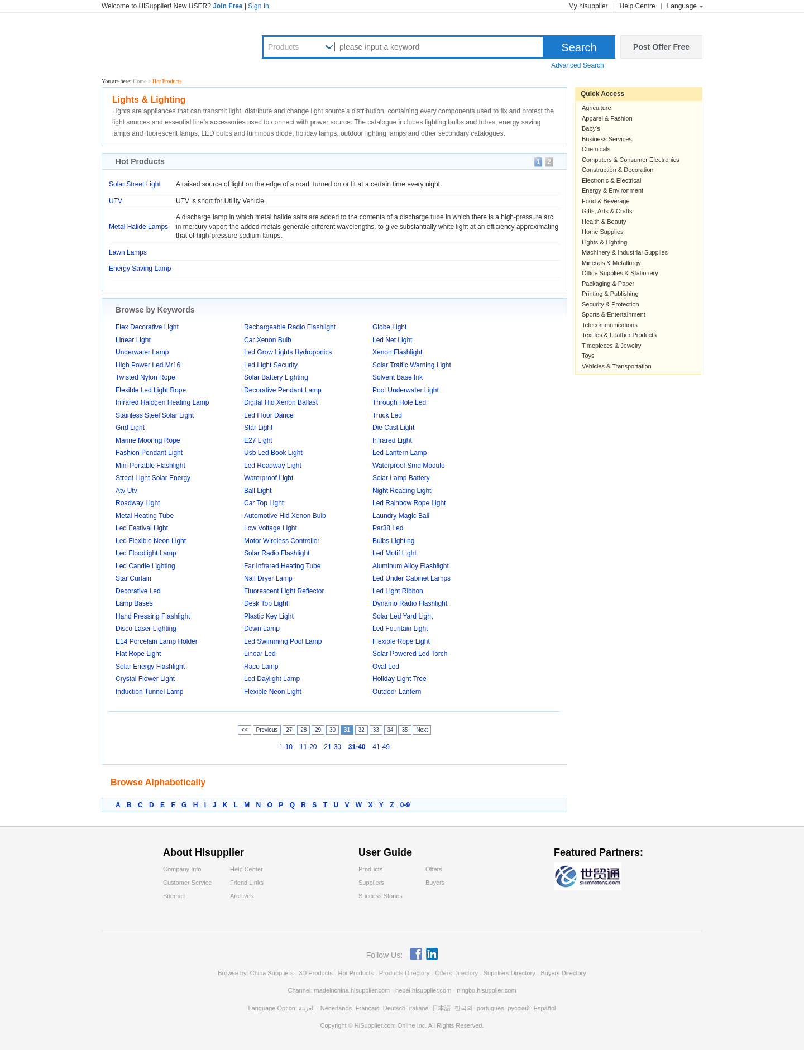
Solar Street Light (135, 184)
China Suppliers (272, 973)
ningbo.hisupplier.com (486, 990)
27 (289, 730)
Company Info (182, 869)
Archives (241, 896)
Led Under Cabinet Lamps (411, 578)
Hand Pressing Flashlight (153, 616)
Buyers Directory (563, 973)
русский (519, 1008)
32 (361, 730)
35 (404, 730)
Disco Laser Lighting (146, 628)
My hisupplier (588, 6)
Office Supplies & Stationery (620, 273)
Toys (588, 355)
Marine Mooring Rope (148, 440)
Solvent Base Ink (397, 377)
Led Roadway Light (273, 465)
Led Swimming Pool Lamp (283, 641)
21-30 (332, 747)
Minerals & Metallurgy (611, 263)
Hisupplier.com (169, 45)
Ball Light (257, 491)
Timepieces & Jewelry (612, 345)
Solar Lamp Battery (401, 478)
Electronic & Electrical (611, 180)
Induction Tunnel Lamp (149, 692)
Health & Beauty (604, 221)
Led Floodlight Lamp (146, 553)
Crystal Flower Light (145, 679)
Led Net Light (392, 340)
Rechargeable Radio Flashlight (290, 327)
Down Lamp (262, 628)
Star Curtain (133, 578)
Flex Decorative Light (147, 327)
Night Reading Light (401, 491)
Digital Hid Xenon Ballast (281, 402)
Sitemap (174, 896)
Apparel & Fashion (607, 118)
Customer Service (187, 882)
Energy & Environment (612, 190)
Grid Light (130, 427)
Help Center (246, 869)
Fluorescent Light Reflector (284, 591)
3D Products (316, 973)
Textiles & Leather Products (619, 335)
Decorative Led (138, 591)
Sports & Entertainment (613, 314)
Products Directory (405, 973)
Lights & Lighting (604, 242)
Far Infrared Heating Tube (282, 566)
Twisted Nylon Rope (145, 377)
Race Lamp (261, 666)
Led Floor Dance (269, 415)
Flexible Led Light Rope (151, 390)
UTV (115, 201)
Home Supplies (603, 231)
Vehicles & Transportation (617, 366)
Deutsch (394, 1008)
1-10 (286, 747)
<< (244, 730)
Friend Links (247, 882)
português (490, 1008)
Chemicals (596, 149)
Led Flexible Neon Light (151, 541)
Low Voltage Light (270, 528)
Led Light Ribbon (397, 591)
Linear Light (133, 340)
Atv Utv (126, 491)
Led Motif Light (394, 553)
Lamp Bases (134, 603)
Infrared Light (392, 440)
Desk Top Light (266, 603)
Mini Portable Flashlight (150, 465)
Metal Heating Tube (145, 516)
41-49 (381, 747)
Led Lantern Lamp (399, 453)
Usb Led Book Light (273, 453)
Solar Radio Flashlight (276, 553)
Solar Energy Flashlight (150, 666)
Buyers (434, 882)
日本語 (441, 1008)
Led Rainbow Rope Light (409, 503)
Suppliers (371, 882)
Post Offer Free (661, 46)
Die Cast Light (393, 427)
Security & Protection (610, 304)
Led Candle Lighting (145, 566)
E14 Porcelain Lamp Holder (157, 641)
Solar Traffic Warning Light (411, 365)
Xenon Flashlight (397, 352)
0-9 (405, 805)
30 (332, 730)
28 (303, 730)
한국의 (463, 1008)
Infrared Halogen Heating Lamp (162, 402)
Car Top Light (264, 503)
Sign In (258, 6)
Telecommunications (610, 325)
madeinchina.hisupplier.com (352, 990)
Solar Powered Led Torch (410, 654)
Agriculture (596, 107)
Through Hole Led (399, 402)
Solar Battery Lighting (276, 377)
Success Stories (380, 896)
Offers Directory (456, 973)
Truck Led (387, 415)
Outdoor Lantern (396, 692)
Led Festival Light (142, 528)
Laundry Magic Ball (400, 516)
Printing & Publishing (610, 293)
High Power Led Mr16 (148, 365)
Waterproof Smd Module (408, 465)
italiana (419, 1008)
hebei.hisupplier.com (424, 990)
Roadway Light (138, 503)
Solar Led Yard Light (402, 616)
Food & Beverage (606, 201)
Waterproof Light (268, 478)
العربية (307, 1008)
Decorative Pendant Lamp (283, 390)
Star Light (258, 427)
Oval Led (385, 666)
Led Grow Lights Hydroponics (288, 352)
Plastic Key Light (269, 616)
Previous (267, 730)
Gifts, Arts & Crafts (607, 211)
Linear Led (260, 654)
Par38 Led (387, 528)
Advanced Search (577, 65)
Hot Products (356, 973)
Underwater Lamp (142, 352)
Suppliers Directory (510, 973)
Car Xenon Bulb (267, 340)
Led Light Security (271, 365)
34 (390, 730)
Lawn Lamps (128, 252)
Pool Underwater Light (405, 390)
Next (422, 730)
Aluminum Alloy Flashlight (410, 566)
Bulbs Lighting (393, 541)
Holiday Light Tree (399, 679)
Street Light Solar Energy (153, 478)
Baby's (591, 128)
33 (376, 730)
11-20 (308, 747)
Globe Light (389, 327)
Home (139, 81)
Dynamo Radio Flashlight (409, 603)
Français (367, 1008)
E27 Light (258, 440)
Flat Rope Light (138, 654)
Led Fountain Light (400, 628)
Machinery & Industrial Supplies (625, 252)
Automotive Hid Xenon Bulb (285, 516)
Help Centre (637, 6)
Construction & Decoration (617, 169)
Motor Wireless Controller (281, 541)
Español (545, 1008)
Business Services (607, 139)
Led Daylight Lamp (272, 679)
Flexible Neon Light (273, 692)
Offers (433, 869)
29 (318, 730)
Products (283, 46)
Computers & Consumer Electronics (630, 159)
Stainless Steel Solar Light (155, 415)
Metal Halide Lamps (138, 227)
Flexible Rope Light (401, 641)
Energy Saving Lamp (140, 268)
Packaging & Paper (608, 283)
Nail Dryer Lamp (268, 578)
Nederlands (336, 1008)
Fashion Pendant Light (149, 453)
